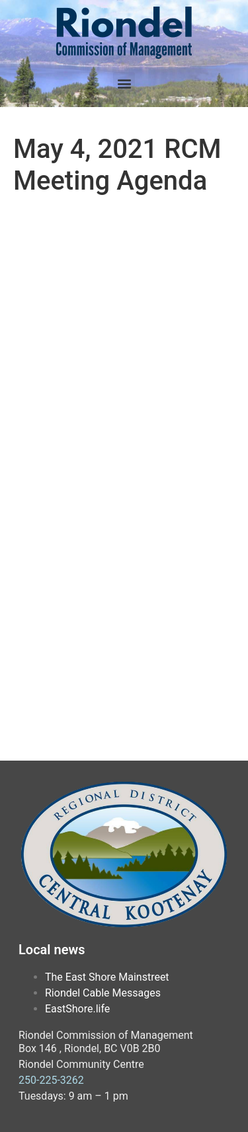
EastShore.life (77, 1008)
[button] (124, 83)
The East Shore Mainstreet (107, 977)
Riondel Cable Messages (103, 993)
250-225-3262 (51, 1080)
